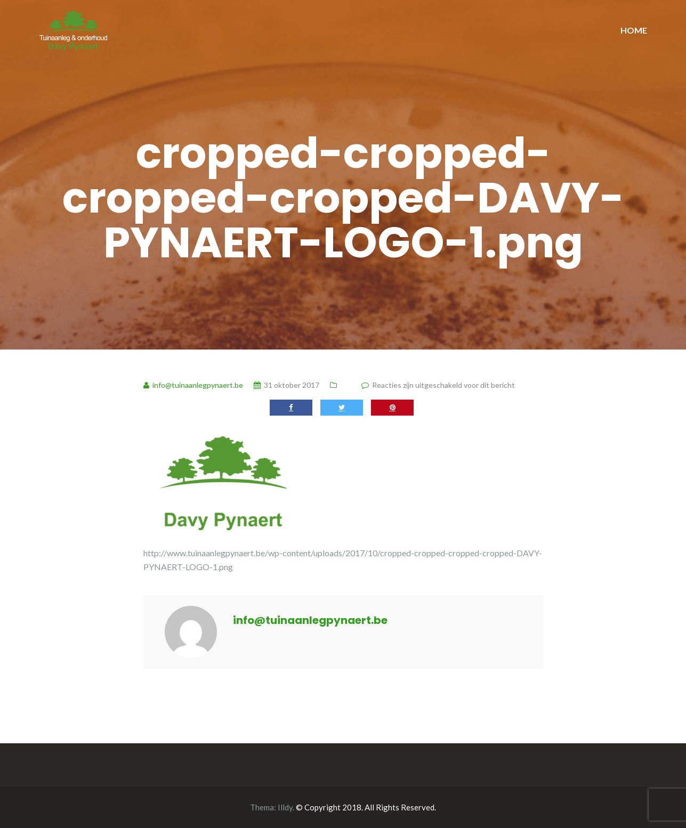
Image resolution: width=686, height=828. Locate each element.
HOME (633, 30)
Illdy (285, 807)
